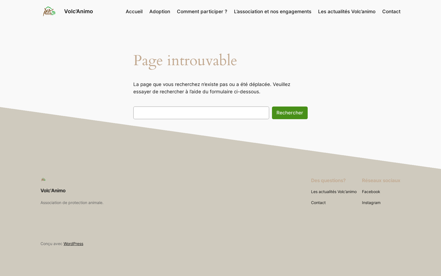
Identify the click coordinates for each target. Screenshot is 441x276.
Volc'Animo (78, 11)
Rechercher (289, 113)
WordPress (73, 243)
